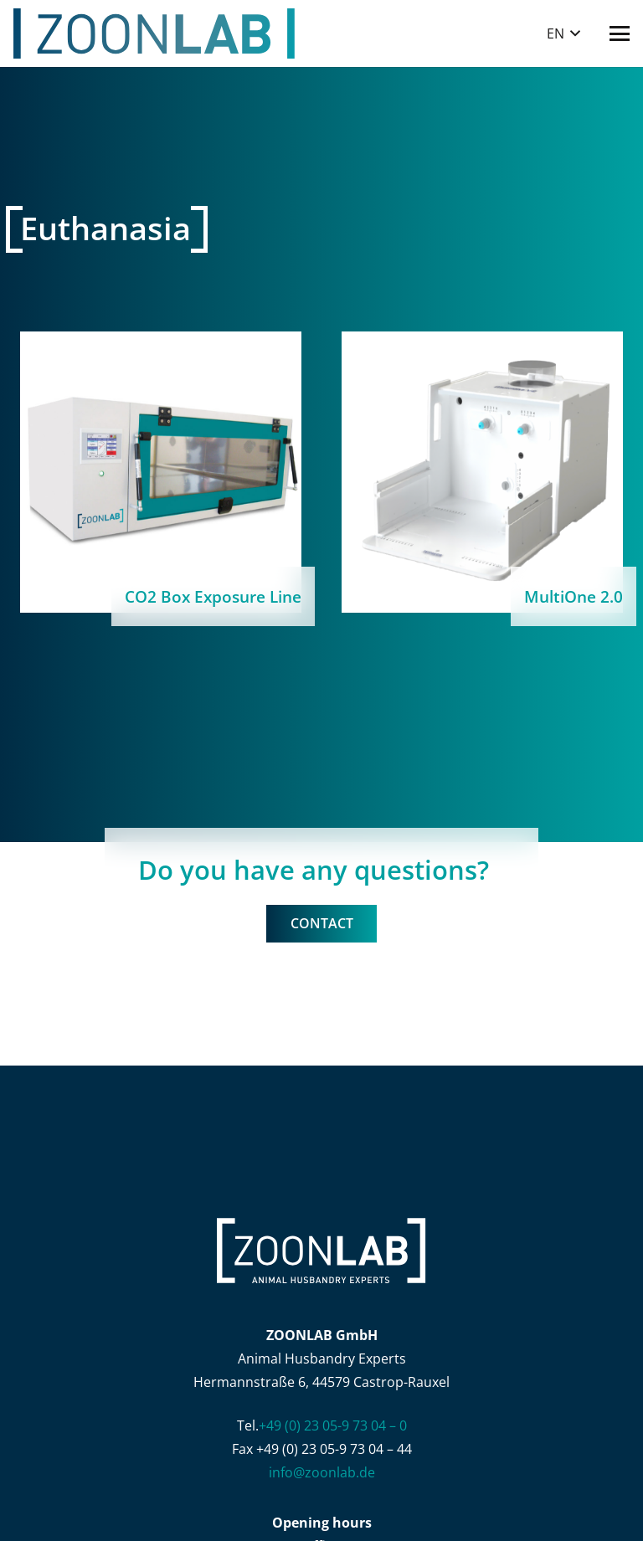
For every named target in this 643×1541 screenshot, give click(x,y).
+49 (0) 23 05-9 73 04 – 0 (333, 1425)
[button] (563, 33)
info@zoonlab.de (322, 1472)
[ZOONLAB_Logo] (154, 33)
